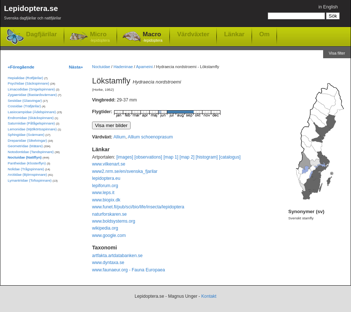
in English (328, 7)
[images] (124, 157)
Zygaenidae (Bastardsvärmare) (32, 95)
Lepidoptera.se (32, 13)
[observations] (148, 157)
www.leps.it (103, 192)
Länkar (234, 34)
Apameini (144, 66)
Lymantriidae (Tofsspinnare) (30, 180)
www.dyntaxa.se (108, 262)
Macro (152, 37)
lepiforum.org (105, 185)
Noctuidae (101, 66)
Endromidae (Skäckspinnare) (31, 118)
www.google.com (109, 235)
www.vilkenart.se (108, 164)
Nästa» (76, 66)
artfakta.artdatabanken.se (117, 255)
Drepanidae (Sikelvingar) (27, 140)
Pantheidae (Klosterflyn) (27, 163)
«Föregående (21, 66)
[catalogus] (230, 157)
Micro (100, 37)
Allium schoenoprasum (150, 137)
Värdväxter (193, 34)
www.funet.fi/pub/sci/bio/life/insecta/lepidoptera (138, 206)
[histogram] (207, 157)
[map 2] (187, 157)
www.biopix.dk (106, 200)
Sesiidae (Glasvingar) (25, 101)
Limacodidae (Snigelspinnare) (31, 89)
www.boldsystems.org (113, 221)
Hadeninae (123, 66)
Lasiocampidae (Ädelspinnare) (32, 112)
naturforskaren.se (109, 214)
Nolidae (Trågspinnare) (26, 169)
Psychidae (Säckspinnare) (28, 83)
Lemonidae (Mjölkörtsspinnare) (32, 129)
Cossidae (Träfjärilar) (24, 106)
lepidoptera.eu (106, 178)
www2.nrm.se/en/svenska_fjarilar (124, 171)
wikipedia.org (105, 228)
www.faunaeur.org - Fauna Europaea (128, 269)
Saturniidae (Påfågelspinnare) (31, 123)
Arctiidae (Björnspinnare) (27, 174)
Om (264, 34)
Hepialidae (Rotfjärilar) (25, 78)
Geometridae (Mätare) (25, 146)
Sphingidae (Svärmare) (26, 135)
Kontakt (208, 296)
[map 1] (171, 157)
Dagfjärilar (41, 34)
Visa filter (337, 53)
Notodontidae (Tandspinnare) (31, 152)
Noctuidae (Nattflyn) (24, 157)
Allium (119, 137)
